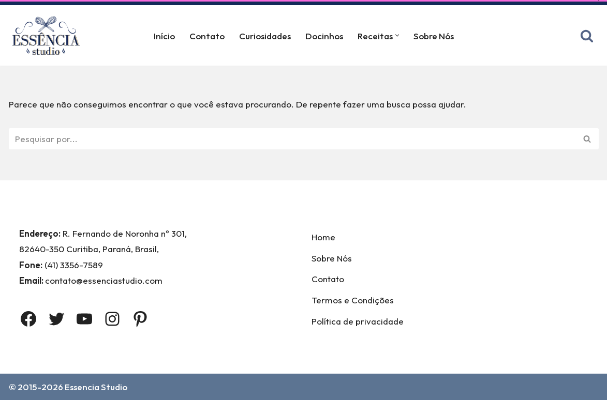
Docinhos (324, 35)
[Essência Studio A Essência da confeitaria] (48, 35)
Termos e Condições (353, 300)
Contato (207, 35)
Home (323, 237)
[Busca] (587, 35)
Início (164, 35)
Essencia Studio (96, 386)
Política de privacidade (358, 321)
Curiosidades (265, 35)
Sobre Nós (433, 35)
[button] (397, 35)
